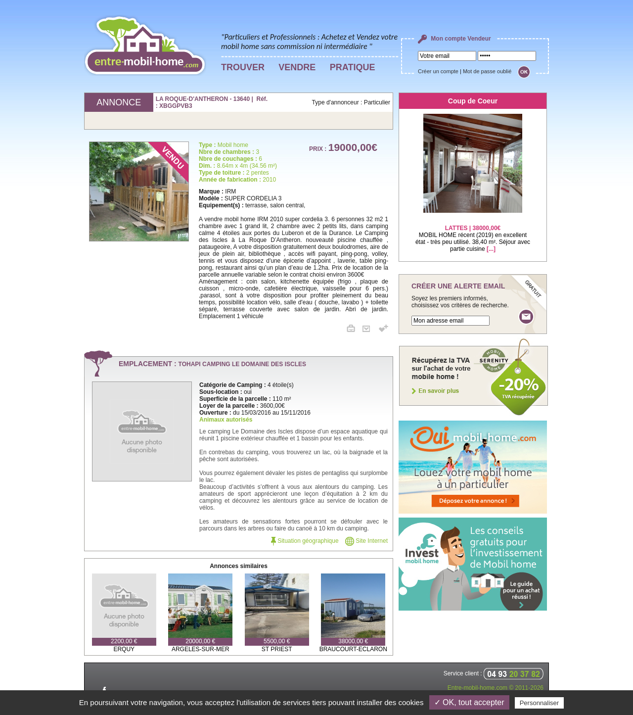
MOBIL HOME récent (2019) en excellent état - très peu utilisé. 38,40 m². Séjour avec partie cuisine (472, 232)
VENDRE (297, 67)
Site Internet (366, 540)
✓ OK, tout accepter (469, 702)
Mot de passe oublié (487, 71)
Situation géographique (305, 540)
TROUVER (243, 67)
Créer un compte (438, 71)
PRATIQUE (352, 67)
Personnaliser (539, 703)
